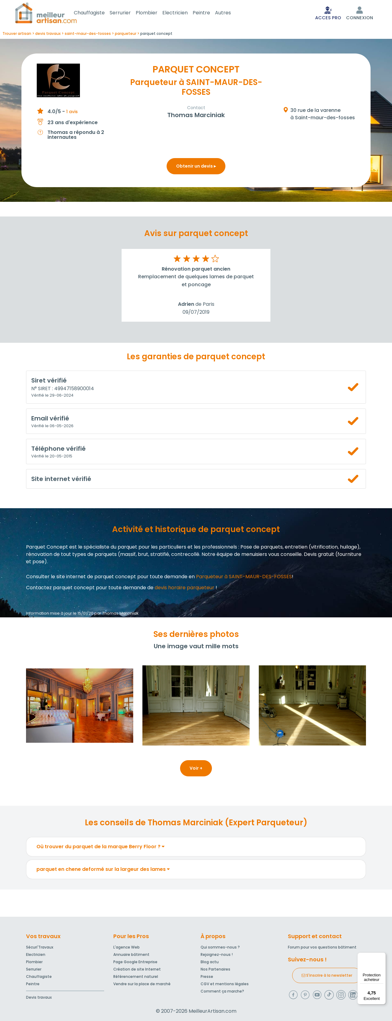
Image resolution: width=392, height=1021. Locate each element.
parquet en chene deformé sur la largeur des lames (103, 870)
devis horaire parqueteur (184, 588)
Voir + (196, 769)
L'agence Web (126, 947)
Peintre (208, 13)
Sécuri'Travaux (39, 947)
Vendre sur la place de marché (142, 983)
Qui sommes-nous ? (220, 947)
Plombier (154, 13)
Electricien (182, 13)
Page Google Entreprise (135, 961)
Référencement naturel (135, 976)
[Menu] (382, 956)
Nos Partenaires (215, 969)
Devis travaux (39, 997)
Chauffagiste (96, 13)
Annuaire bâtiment (131, 954)
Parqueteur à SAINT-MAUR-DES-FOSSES (244, 577)
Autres (230, 13)
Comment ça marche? (222, 991)
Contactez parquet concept (60, 588)
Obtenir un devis (196, 167)
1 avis (72, 113)
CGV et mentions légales (225, 983)
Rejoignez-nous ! (217, 954)
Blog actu (210, 961)
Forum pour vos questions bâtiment (322, 947)
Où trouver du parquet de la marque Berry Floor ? (100, 847)
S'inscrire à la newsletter (327, 975)
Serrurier (127, 13)
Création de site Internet (137, 969)
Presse (207, 976)
